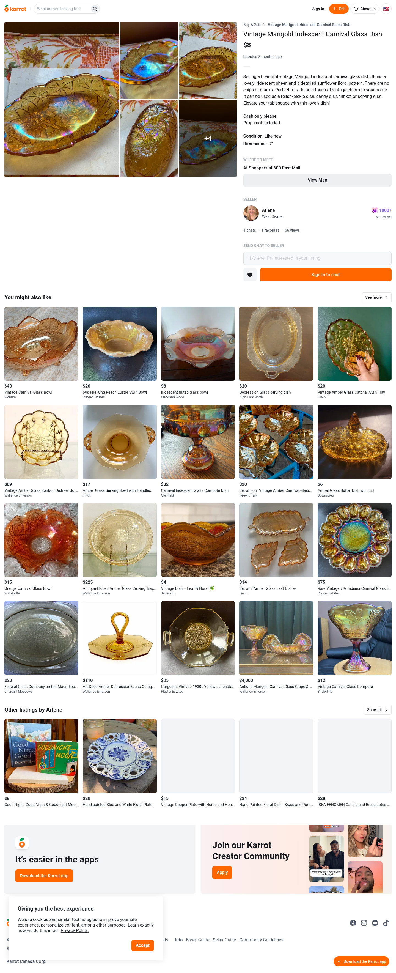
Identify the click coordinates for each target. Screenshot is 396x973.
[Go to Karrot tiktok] (386, 923)
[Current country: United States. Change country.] (386, 8)
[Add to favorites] (250, 274)
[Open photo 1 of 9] (61, 99)
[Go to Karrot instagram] (364, 923)
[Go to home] (15, 9)
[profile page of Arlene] (251, 213)
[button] (377, 297)
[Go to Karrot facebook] (353, 923)
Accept (143, 945)
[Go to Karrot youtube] (375, 923)
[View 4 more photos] (208, 138)
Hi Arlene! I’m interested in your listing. (317, 258)
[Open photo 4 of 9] (149, 138)
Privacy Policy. (75, 930)
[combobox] (62, 9)
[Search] (95, 9)
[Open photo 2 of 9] (149, 60)
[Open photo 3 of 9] (208, 60)
